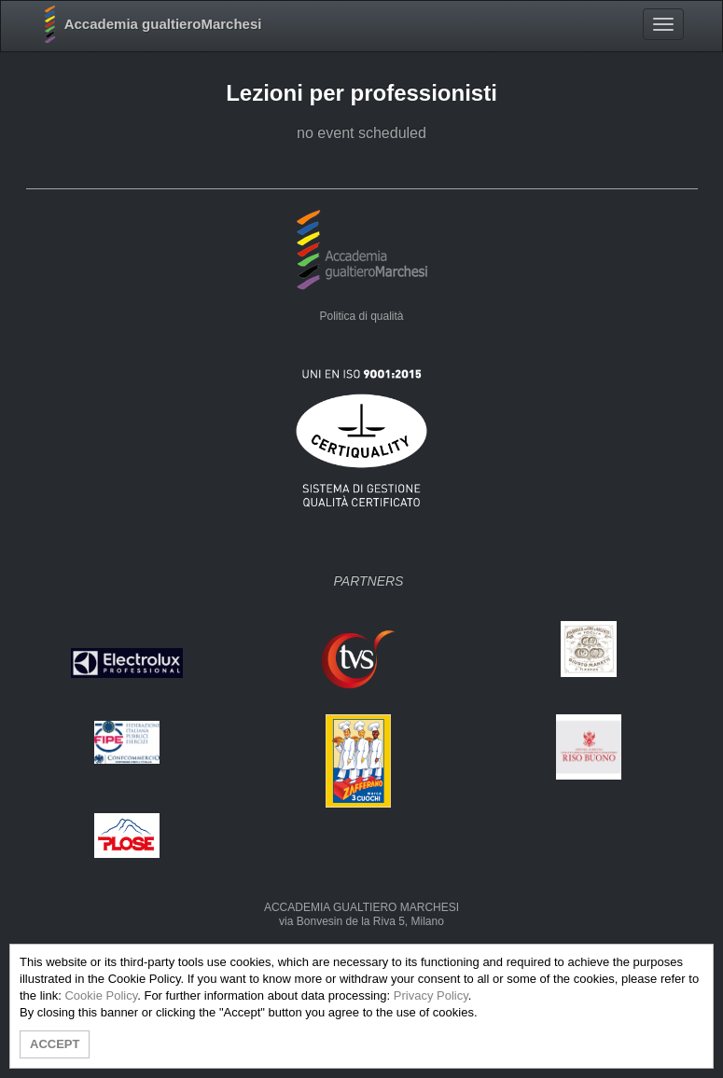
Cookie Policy (100, 995)
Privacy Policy (431, 995)
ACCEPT (54, 1044)
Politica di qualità (361, 316)
